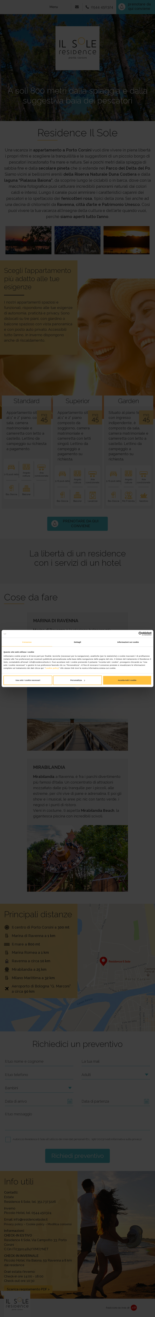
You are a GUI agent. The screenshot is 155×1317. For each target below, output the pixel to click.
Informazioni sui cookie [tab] (128, 642)
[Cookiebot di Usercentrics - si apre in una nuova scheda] (134, 634)
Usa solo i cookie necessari (28, 680)
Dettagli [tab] (77, 642)
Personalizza (77, 680)
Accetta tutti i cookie (127, 680)
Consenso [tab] (26, 642)
